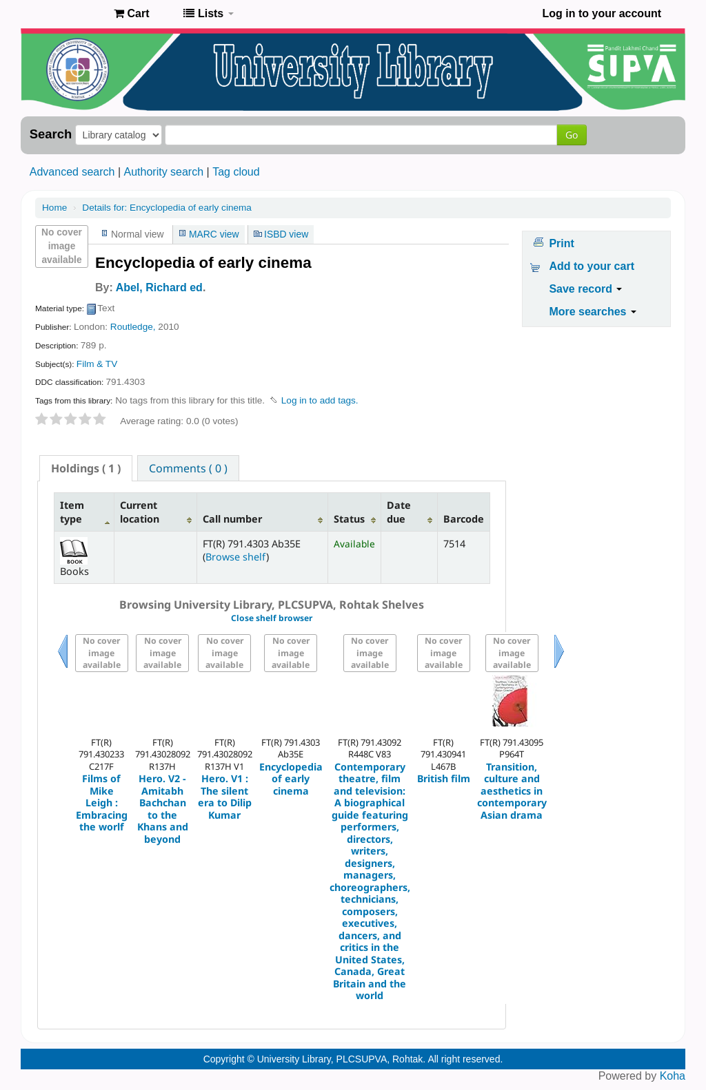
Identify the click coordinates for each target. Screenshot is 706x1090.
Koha (672, 1076)
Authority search (163, 172)
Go (571, 134)
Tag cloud (236, 172)
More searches (592, 311)
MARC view (214, 234)
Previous (62, 668)
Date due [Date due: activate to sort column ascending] (399, 512)
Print (561, 243)
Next (559, 668)
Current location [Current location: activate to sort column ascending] (139, 512)
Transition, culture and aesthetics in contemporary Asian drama (512, 791)
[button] (131, 14)
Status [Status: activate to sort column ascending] (349, 518)
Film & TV (97, 364)
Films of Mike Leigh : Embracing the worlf (102, 802)
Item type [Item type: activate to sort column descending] (72, 512)
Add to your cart (591, 266)
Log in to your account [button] (602, 13)
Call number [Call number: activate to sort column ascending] (232, 518)
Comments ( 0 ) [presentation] (188, 468)
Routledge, (133, 327)
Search (51, 134)
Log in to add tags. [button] (320, 400)
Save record (585, 289)
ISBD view (286, 234)
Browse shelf (235, 556)
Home (54, 207)
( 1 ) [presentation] (86, 468)
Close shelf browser (271, 618)
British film (443, 778)
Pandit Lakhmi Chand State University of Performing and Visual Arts (68, 14)
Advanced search (72, 172)
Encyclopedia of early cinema (167, 207)
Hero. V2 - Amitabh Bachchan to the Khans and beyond (162, 809)
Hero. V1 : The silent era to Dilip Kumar (225, 797)
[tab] (85, 468)
